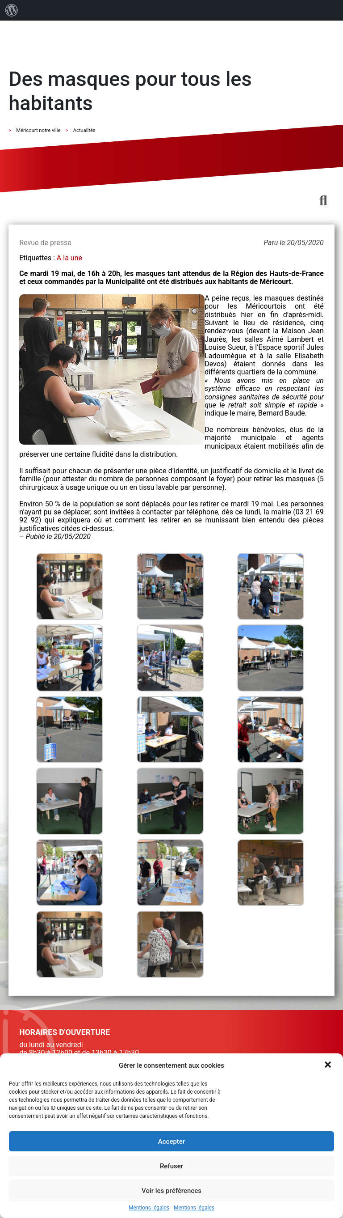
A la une (69, 258)
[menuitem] (11, 10)
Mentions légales (149, 1208)
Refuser (171, 1166)
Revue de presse (45, 242)
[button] (328, 1065)
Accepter (171, 1141)
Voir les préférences (171, 1191)
